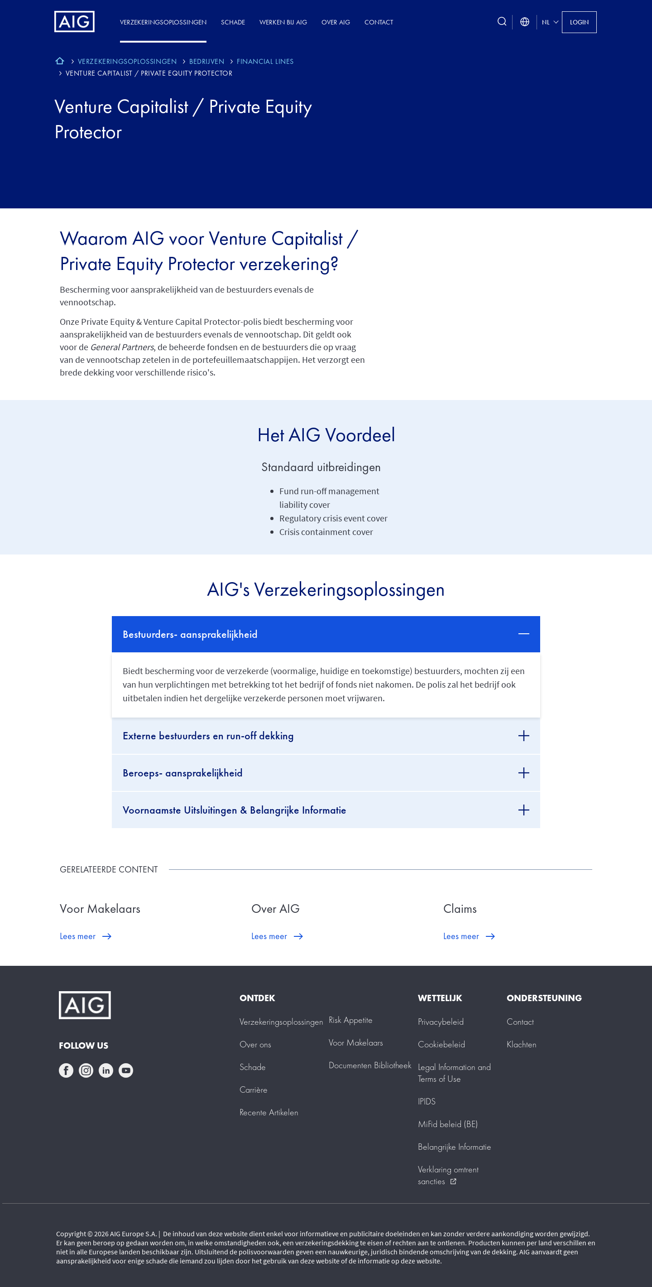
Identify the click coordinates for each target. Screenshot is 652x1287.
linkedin (106, 1070)
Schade (233, 22)
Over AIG (335, 22)
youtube (126, 1070)
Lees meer (78, 936)
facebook (66, 1070)
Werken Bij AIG (283, 22)
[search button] (502, 22)
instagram (86, 1070)
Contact (378, 22)
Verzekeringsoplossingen (163, 22)
